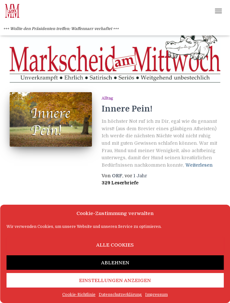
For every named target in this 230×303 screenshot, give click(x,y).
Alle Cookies (115, 245)
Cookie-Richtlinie (78, 294)
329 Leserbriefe (120, 182)
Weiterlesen (199, 165)
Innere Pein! (127, 108)
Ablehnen (115, 263)
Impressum (156, 294)
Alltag (107, 98)
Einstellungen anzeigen (115, 280)
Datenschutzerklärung (120, 294)
